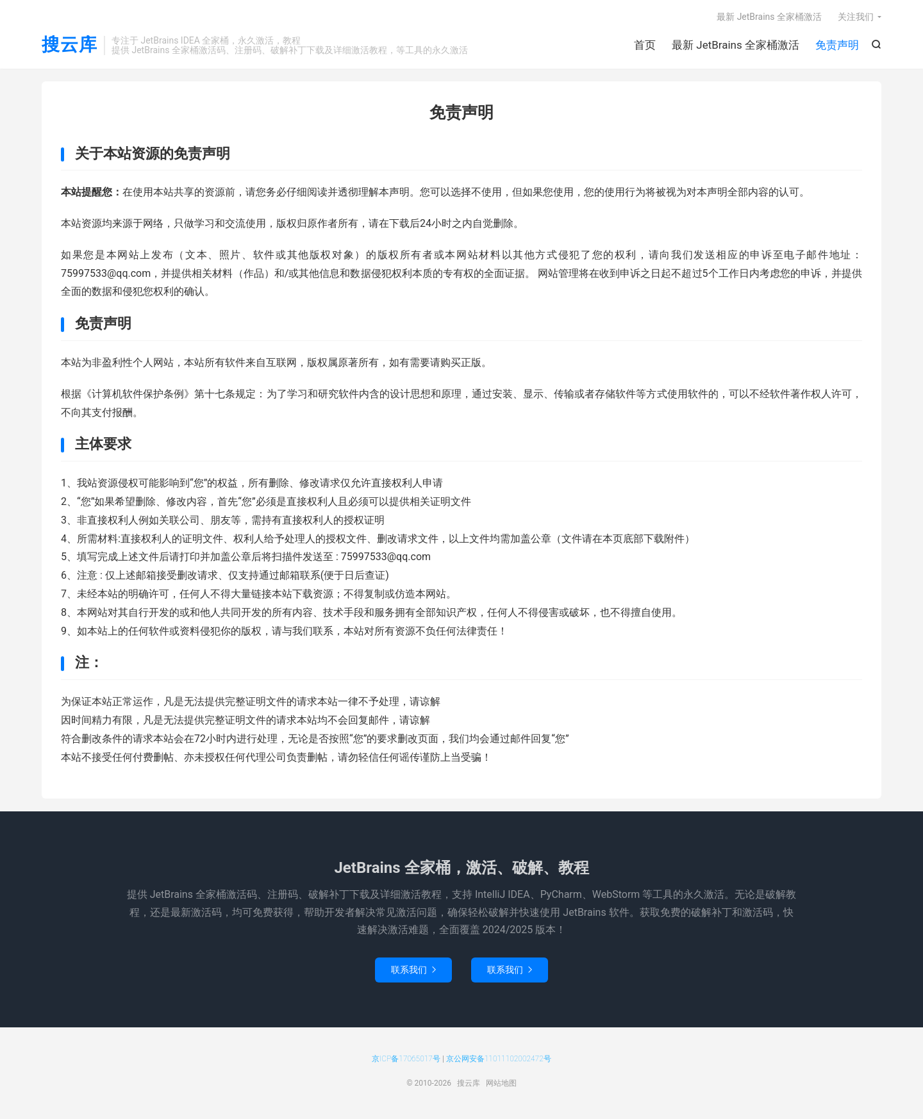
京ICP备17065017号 (406, 1058)
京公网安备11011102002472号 (498, 1058)
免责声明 (837, 44)
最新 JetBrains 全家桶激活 (735, 44)
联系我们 (413, 970)
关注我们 (856, 17)
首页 (645, 44)
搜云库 (69, 45)
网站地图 (501, 1083)
